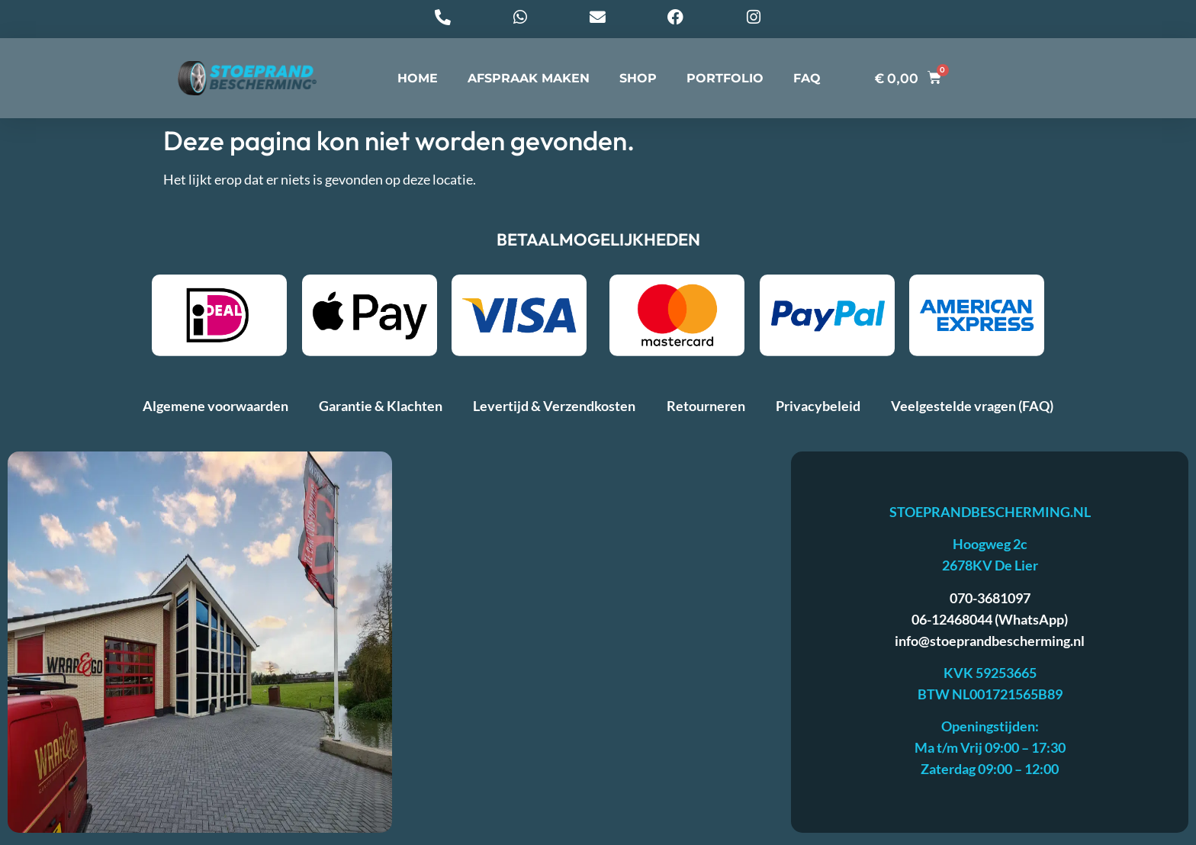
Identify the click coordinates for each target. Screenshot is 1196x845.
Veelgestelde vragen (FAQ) (972, 410)
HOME (417, 83)
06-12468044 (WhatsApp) (989, 623)
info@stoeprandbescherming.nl (990, 645)
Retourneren (706, 410)
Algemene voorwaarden (215, 410)
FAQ (807, 83)
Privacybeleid (818, 410)
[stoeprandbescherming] (592, 646)
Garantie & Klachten (380, 410)
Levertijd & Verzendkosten (554, 410)
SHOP (638, 83)
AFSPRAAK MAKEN (529, 83)
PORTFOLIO (725, 83)
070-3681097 (990, 602)
